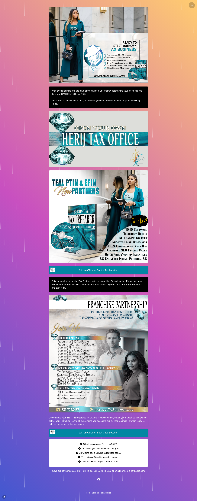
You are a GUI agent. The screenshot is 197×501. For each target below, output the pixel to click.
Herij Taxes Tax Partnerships (98, 493)
